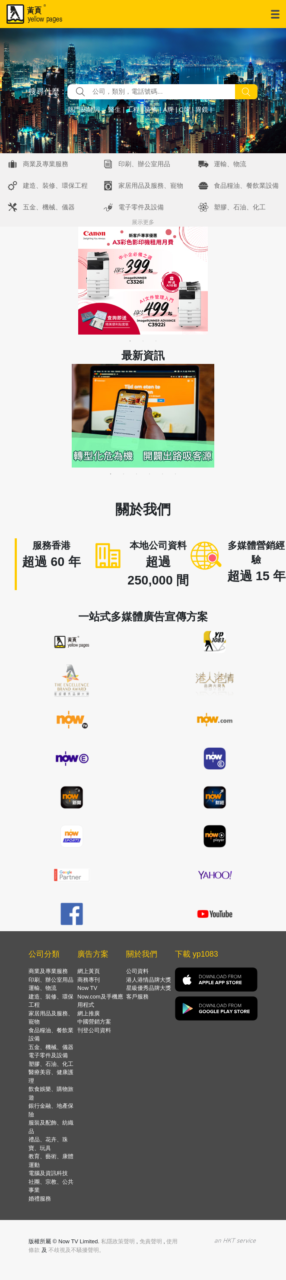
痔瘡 (151, 109)
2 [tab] (143, 341)
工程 (133, 109)
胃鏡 (201, 109)
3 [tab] (156, 341)
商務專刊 (88, 980)
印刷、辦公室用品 (144, 164)
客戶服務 (137, 996)
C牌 (184, 109)
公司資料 (137, 971)
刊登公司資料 (94, 1030)
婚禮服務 (40, 1198)
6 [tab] (175, 474)
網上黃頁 (88, 971)
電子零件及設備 (141, 207)
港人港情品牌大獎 (148, 980)
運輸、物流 (230, 164)
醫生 (114, 109)
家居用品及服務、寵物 (150, 185)
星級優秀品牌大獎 (148, 988)
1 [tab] (130, 341)
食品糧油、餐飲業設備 (246, 185)
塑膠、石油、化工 (240, 207)
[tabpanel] (143, 281)
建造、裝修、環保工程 (55, 185)
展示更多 (143, 222)
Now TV (87, 988)
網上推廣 (88, 1013)
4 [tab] (149, 474)
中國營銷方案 (94, 1021)
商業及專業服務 (45, 164)
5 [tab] (162, 474)
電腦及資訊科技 (48, 1173)
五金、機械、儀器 (49, 207)
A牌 (168, 109)
